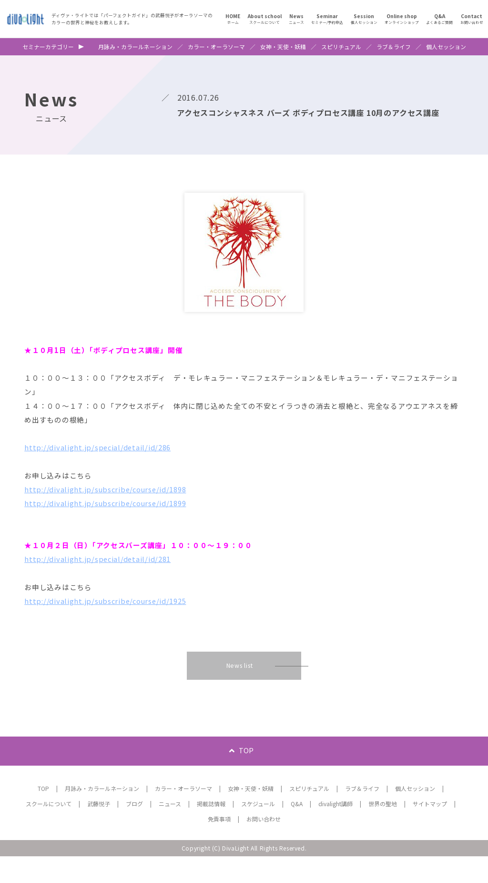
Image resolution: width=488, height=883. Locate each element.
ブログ (134, 830)
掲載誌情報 (211, 830)
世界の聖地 (382, 830)
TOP (246, 777)
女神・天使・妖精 (283, 47)
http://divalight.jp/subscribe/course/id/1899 (111, 518)
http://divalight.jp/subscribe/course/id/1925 (111, 625)
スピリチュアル (341, 47)
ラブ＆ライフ (393, 47)
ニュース (170, 830)
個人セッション (446, 47)
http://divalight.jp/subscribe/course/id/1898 (111, 503)
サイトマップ (430, 830)
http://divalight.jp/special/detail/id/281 (102, 579)
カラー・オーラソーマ (216, 47)
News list (239, 691)
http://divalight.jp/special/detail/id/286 (102, 457)
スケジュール (258, 830)
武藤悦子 (98, 830)
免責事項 (219, 845)
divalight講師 (335, 830)
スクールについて (48, 830)
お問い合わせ (263, 845)
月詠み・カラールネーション (135, 47)
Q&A (297, 830)
